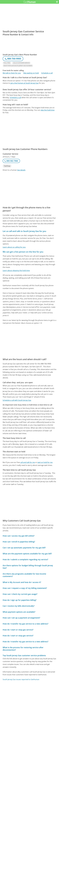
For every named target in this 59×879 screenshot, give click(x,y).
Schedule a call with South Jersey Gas (17, 400)
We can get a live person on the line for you (23, 251)
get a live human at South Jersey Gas (24, 83)
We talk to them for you (12, 73)
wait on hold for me (45, 462)
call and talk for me (27, 462)
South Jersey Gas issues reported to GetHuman (21, 679)
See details (21, 170)
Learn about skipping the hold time (16, 270)
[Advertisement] (29, 100)
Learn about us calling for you (14, 247)
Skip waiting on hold (31, 73)
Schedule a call (47, 73)
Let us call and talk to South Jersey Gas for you (24, 231)
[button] (57, 2)
